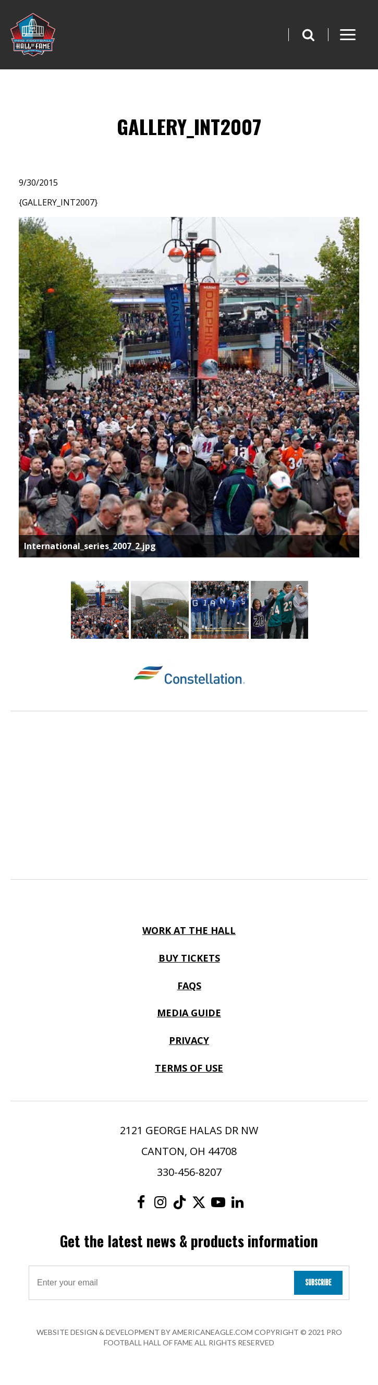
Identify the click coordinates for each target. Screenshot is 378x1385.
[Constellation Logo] (189, 676)
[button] (308, 34)
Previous (11, 388)
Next (367, 388)
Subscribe (318, 1282)
